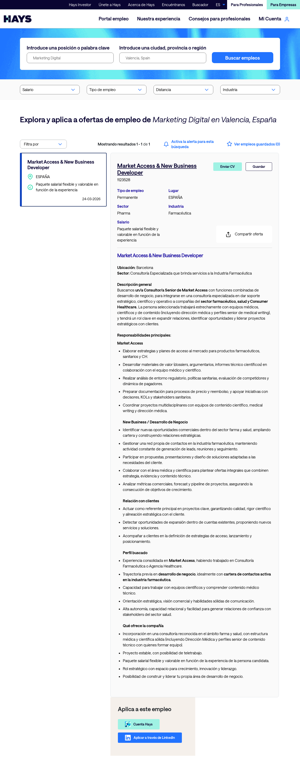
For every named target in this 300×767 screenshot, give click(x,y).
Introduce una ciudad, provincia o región (162, 47)
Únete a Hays (109, 4)
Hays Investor (80, 4)
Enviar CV (227, 167)
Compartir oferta (244, 234)
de (124, 144)
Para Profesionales (247, 4)
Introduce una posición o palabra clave (68, 47)
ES (218, 4)
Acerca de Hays (141, 4)
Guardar (259, 167)
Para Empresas (283, 4)
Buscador (200, 4)
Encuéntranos (173, 4)
